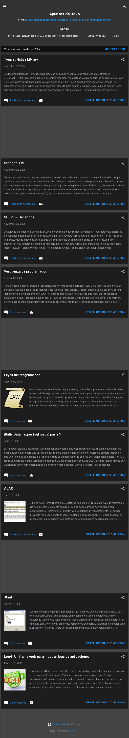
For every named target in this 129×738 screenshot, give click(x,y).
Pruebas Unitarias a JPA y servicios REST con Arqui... (52, 36)
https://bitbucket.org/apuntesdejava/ (47, 19)
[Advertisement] (64, 133)
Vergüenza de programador (25, 272)
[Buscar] (124, 7)
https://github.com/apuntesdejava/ (90, 19)
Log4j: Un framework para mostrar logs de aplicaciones (47, 657)
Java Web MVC (104, 36)
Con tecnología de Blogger (64, 725)
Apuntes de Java (64, 14)
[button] (123, 60)
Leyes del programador (22, 376)
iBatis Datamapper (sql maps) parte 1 (32, 435)
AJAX (8, 489)
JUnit (8, 598)
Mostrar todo (115, 49)
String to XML (14, 164)
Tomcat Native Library (21, 60)
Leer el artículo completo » (105, 100)
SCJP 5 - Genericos (19, 218)
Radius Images (73, 731)
